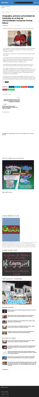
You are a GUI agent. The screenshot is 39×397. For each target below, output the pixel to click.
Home (3, 11)
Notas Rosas (4, 2)
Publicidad (3, 387)
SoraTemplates (7, 395)
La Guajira (7, 11)
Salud (8, 387)
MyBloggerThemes (18, 395)
